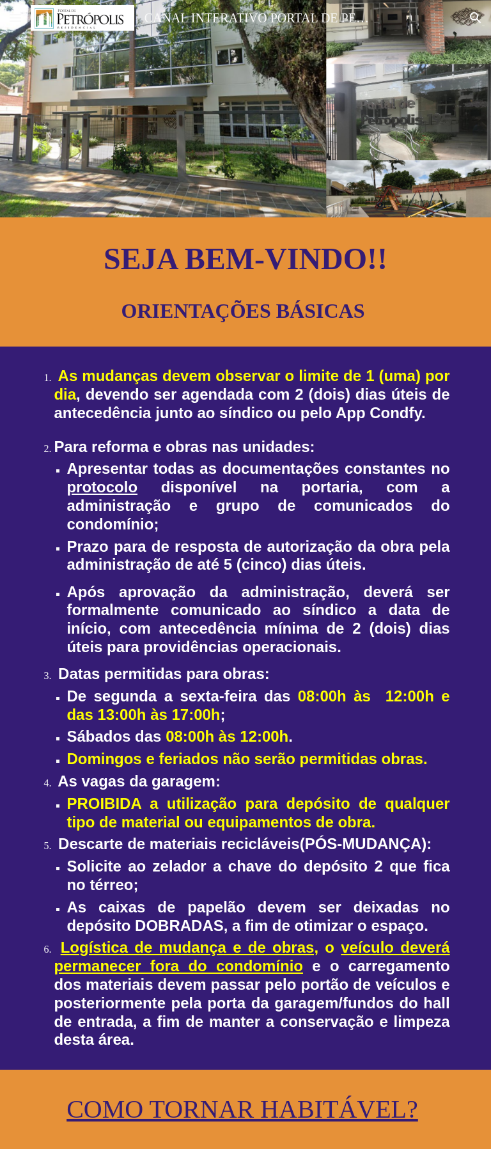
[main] (245, 282)
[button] (15, 17)
